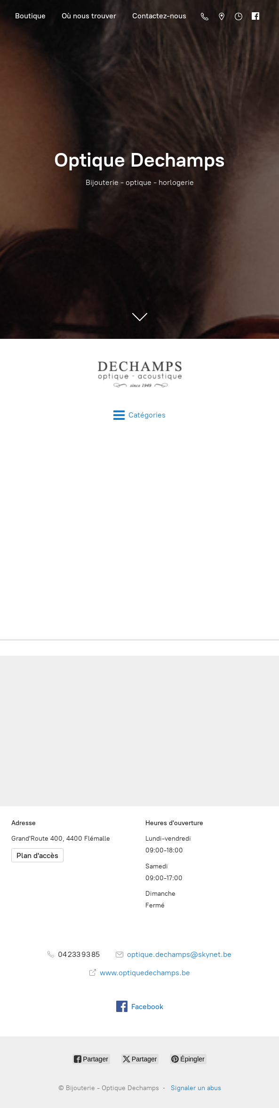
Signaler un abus (196, 1088)
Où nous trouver (89, 15)
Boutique (30, 15)
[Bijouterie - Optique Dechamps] (139, 374)
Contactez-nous (159, 15)
